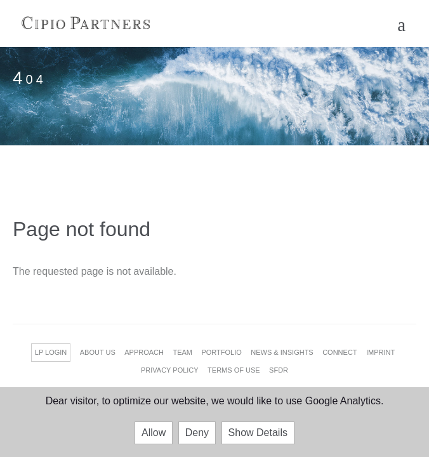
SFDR (278, 370)
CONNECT (339, 352)
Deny (197, 432)
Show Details (257, 432)
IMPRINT (380, 352)
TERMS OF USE (234, 370)
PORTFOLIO (221, 352)
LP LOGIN (51, 352)
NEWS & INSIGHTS (282, 352)
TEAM (182, 352)
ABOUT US (98, 352)
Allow (154, 432)
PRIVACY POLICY (170, 370)
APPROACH (144, 352)
